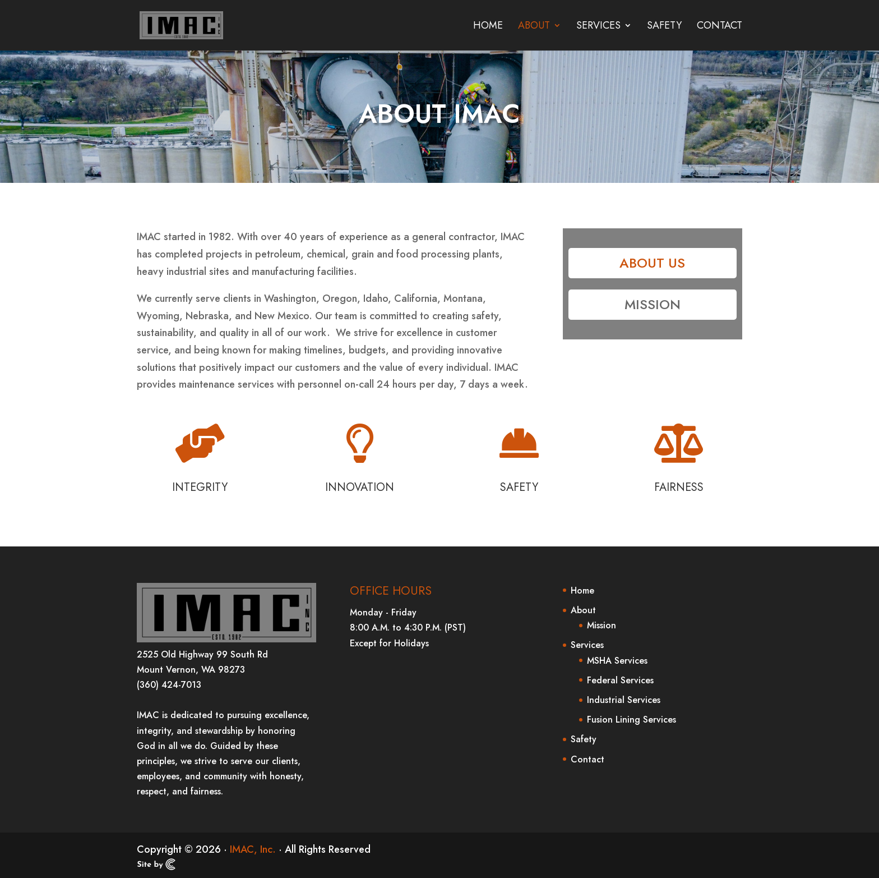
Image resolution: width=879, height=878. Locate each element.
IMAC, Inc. (253, 849)
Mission (652, 304)
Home (488, 27)
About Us (652, 263)
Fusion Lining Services (631, 719)
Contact (719, 27)
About (534, 27)
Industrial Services (623, 699)
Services (598, 27)
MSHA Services (617, 660)
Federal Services (620, 680)
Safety (664, 27)
